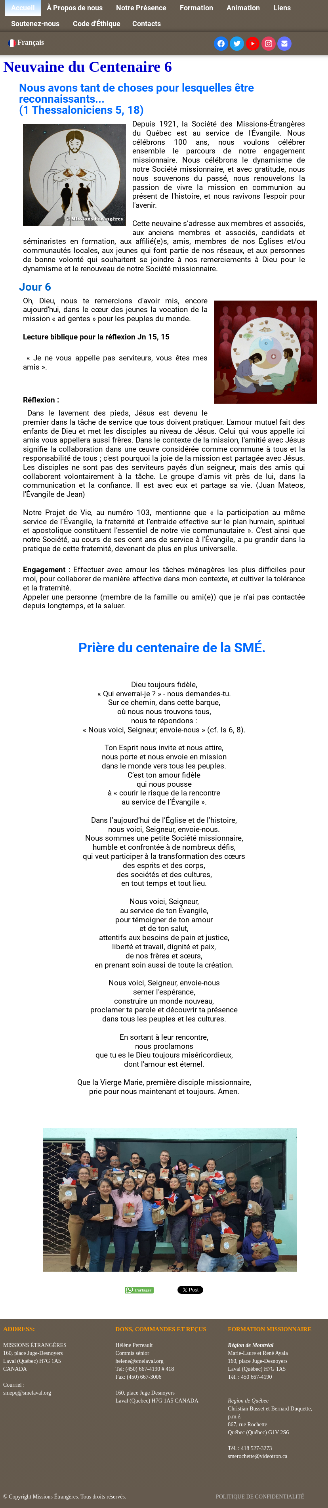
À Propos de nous (75, 8)
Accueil (23, 8)
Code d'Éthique (96, 23)
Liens (282, 8)
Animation (244, 8)
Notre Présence (142, 8)
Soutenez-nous (36, 23)
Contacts (146, 23)
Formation (197, 8)
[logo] (6, 1309)
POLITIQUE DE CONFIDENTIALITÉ (261, 1497)
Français (27, 42)
